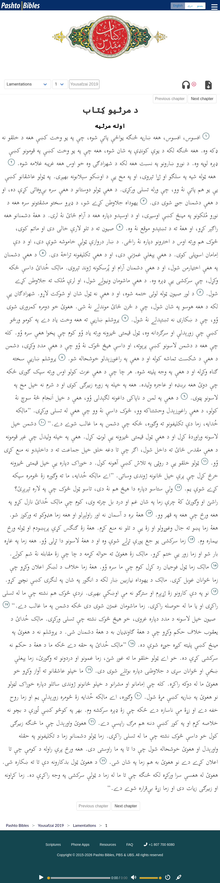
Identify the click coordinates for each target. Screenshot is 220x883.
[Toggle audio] (186, 85)
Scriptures (53, 845)
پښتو (200, 6)
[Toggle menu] (213, 7)
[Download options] (208, 85)
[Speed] (168, 878)
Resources (108, 845)
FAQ (129, 845)
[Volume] (133, 878)
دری (189, 6)
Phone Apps (80, 845)
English (178, 6)
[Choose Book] (27, 84)
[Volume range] (151, 878)
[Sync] (179, 878)
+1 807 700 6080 (158, 845)
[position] (78, 878)
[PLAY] (41, 878)
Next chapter (202, 99)
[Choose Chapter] (60, 84)
